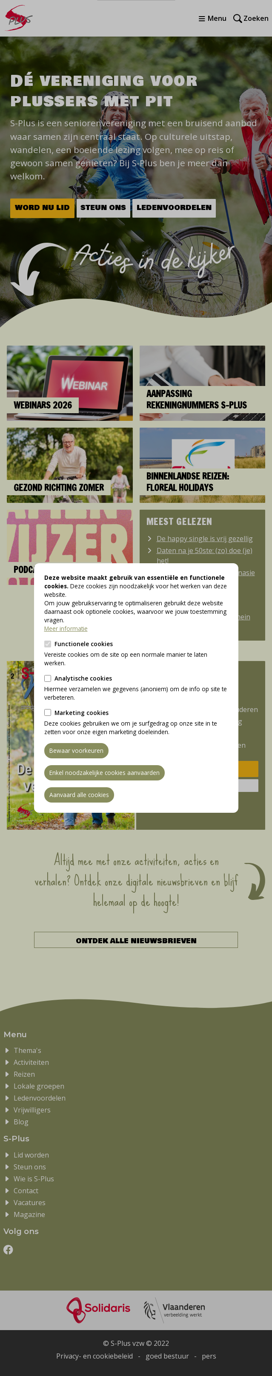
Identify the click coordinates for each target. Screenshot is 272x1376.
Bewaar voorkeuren (76, 750)
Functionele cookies (83, 644)
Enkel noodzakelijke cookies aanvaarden (104, 773)
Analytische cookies (83, 678)
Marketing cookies (81, 713)
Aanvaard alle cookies (79, 795)
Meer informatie (66, 628)
